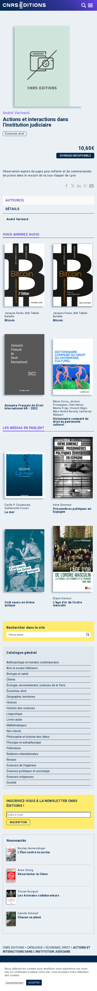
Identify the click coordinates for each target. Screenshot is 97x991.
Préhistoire (13, 748)
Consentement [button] (14, 982)
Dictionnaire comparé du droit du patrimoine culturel (71, 421)
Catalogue (35, 947)
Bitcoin (10, 320)
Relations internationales (22, 754)
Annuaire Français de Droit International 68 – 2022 (24, 407)
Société (11, 782)
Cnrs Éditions (13, 947)
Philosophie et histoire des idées (28, 736)
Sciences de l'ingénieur (21, 765)
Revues (11, 759)
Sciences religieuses (20, 777)
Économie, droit (14, 133)
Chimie (10, 679)
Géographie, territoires (20, 696)
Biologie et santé (17, 674)
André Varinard (16, 112)
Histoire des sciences (20, 708)
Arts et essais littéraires (22, 668)
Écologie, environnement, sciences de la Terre (35, 685)
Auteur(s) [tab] (15, 200)
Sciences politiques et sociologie (28, 771)
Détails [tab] (13, 209)
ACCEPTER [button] (34, 982)
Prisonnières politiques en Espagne (72, 510)
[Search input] (45, 635)
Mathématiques (16, 725)
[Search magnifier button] (88, 634)
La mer (10, 512)
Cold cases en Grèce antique (20, 604)
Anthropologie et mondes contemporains (32, 662)
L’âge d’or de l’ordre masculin (67, 604)
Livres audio (14, 719)
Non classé (13, 731)
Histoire (11, 702)
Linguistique (14, 714)
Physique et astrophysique (23, 742)
